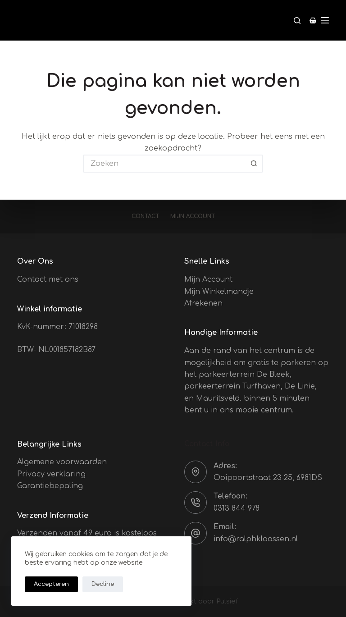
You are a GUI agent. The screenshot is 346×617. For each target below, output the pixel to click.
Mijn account (192, 216)
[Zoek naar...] (164, 164)
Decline (102, 584)
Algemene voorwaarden (62, 462)
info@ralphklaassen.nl (256, 539)
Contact (145, 216)
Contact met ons (47, 279)
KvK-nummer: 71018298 (57, 327)
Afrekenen (203, 303)
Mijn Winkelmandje (219, 292)
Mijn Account (208, 279)
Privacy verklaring (51, 474)
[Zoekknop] (254, 164)
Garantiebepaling (50, 486)
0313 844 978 (237, 508)
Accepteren (51, 584)
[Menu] (325, 20)
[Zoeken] (297, 20)
